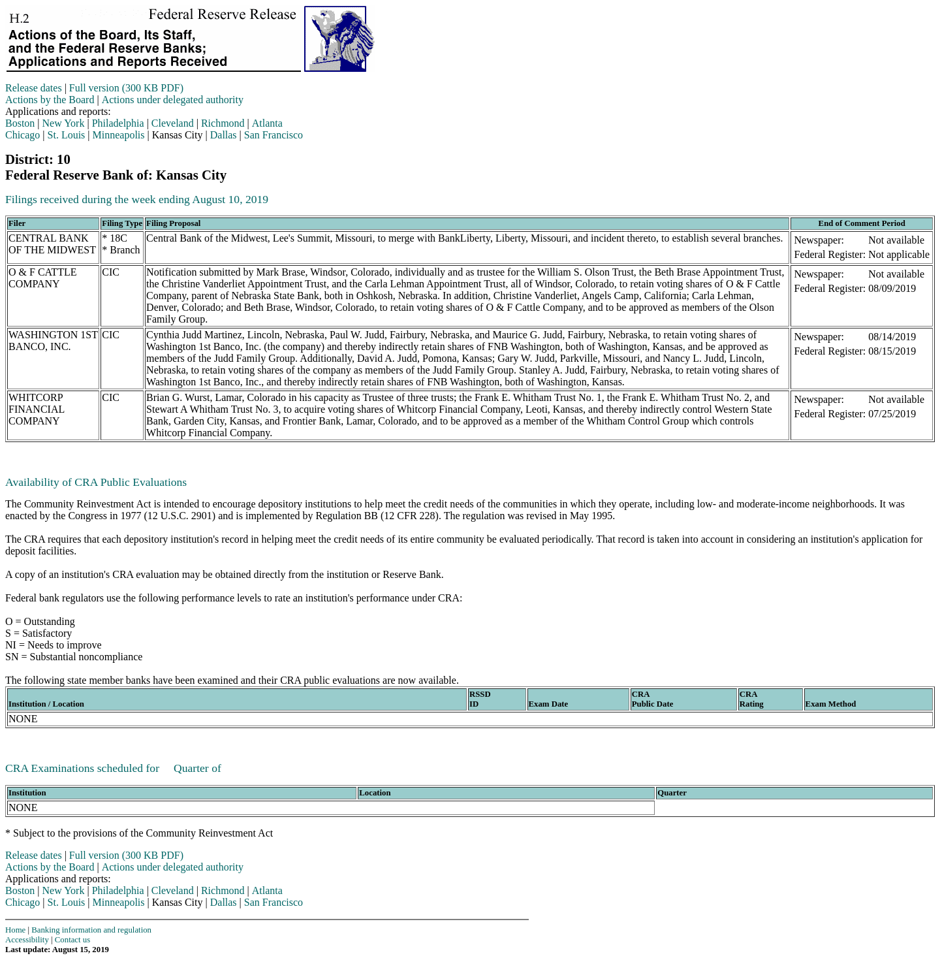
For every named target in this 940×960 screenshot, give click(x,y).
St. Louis (67, 134)
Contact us (72, 939)
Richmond (223, 123)
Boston (20, 123)
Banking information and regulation (91, 930)
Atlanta (267, 123)
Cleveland (172, 123)
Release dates (33, 87)
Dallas (223, 134)
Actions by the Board (49, 99)
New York (63, 123)
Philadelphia (118, 123)
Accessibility (27, 939)
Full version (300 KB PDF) (126, 87)
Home (15, 930)
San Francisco (273, 134)
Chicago (22, 134)
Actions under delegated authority (172, 99)
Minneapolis (119, 134)
